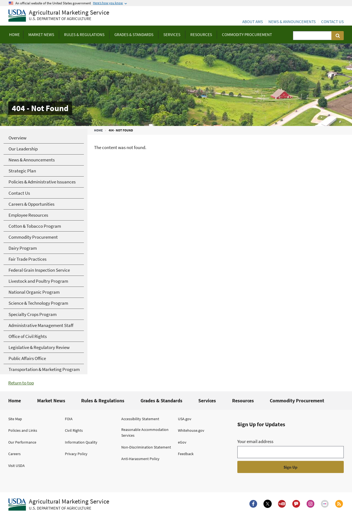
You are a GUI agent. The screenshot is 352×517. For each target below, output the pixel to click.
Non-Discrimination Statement (146, 447)
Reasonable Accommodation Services (145, 432)
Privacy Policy (76, 453)
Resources (243, 400)
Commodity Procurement (297, 400)
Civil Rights (74, 430)
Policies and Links (22, 430)
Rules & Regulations (102, 400)
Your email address (255, 441)
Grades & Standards (161, 400)
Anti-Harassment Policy (140, 458)
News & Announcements (292, 21)
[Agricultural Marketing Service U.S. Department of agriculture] (58, 16)
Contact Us (332, 21)
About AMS (252, 21)
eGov (182, 442)
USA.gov (184, 418)
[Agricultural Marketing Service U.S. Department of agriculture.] (58, 505)
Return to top (21, 383)
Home (98, 130)
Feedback (186, 453)
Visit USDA (16, 465)
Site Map (15, 418)
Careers (14, 453)
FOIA (69, 418)
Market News (51, 400)
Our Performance (22, 442)
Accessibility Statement (140, 418)
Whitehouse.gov (191, 430)
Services (207, 400)
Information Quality (81, 442)
